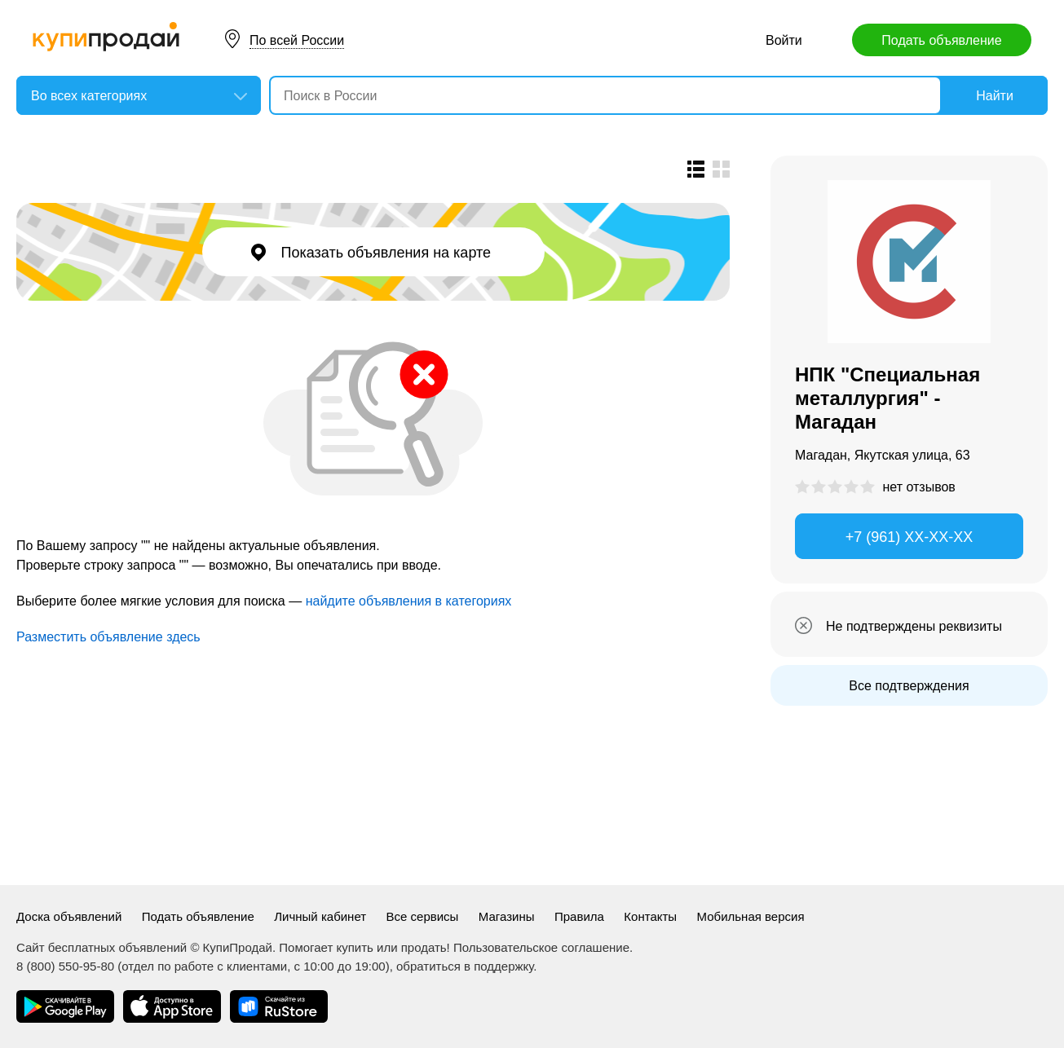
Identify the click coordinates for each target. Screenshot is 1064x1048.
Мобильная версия (751, 916)
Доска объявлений (68, 916)
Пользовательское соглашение (541, 947)
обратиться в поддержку (464, 966)
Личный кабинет (320, 916)
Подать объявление (941, 40)
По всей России (296, 40)
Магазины (507, 916)
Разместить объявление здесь (108, 637)
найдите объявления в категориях (409, 601)
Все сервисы (422, 916)
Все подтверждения (909, 686)
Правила (579, 916)
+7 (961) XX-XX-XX (909, 537)
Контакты (650, 916)
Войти (784, 40)
